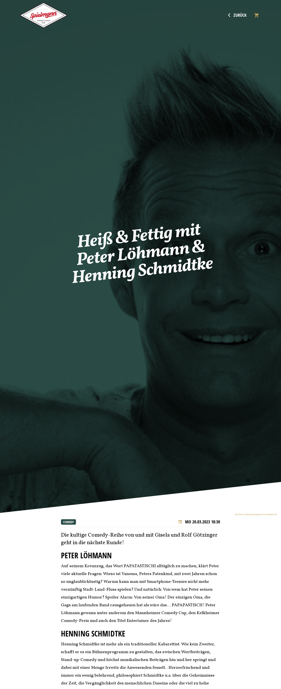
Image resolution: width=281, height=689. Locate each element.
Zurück (237, 15)
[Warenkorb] (256, 15)
